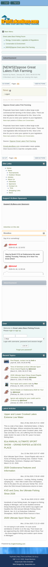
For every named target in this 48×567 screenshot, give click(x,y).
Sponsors (12, 184)
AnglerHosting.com (18, 544)
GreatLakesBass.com (11, 146)
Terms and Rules (26, 556)
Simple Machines (30, 559)
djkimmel (13, 245)
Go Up (4, 158)
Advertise (12, 182)
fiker (36, 384)
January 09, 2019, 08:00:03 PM (12, 100)
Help (18, 556)
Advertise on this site (11, 227)
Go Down (5, 84)
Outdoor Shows (14, 175)
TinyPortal (13, 556)
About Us (11, 179)
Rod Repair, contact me (19, 360)
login (11, 331)
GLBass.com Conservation (25, 120)
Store (11, 193)
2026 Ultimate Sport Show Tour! (19, 518)
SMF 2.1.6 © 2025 (18, 559)
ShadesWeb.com (30, 564)
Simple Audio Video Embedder (24, 562)
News (10, 170)
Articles (10, 177)
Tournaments (14, 173)
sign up (18, 331)
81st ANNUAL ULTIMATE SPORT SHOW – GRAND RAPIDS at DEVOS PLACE (22, 444)
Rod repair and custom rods (20, 384)
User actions (40, 84)
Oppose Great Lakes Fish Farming (23, 141)
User (5, 324)
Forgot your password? (24, 350)
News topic (6, 120)
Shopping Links (14, 190)
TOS (11, 188)
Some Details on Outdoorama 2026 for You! (27, 390)
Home (9, 168)
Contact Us (13, 186)
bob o (33, 360)
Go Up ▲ (35, 556)
